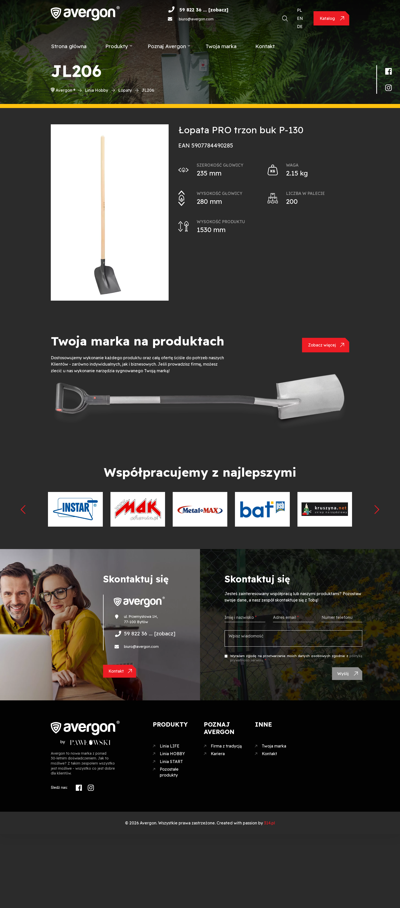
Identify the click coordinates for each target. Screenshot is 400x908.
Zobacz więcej (322, 345)
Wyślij (342, 674)
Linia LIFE (169, 747)
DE (300, 26)
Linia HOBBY (172, 755)
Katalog (328, 18)
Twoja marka (221, 46)
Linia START (171, 763)
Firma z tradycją (226, 747)
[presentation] (23, 509)
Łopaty (125, 90)
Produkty (116, 46)
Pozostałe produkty (169, 773)
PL (299, 10)
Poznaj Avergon (167, 46)
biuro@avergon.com (196, 19)
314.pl (269, 824)
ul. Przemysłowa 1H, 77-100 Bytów (141, 619)
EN (300, 18)
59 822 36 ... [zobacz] (203, 10)
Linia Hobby (96, 90)
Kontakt (265, 46)
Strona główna (68, 46)
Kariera (218, 755)
